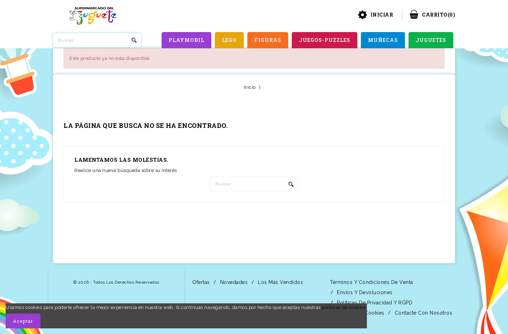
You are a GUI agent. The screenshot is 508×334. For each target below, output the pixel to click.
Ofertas (200, 282)
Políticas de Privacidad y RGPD (374, 302)
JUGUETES (431, 40)
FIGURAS (267, 40)
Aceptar (23, 321)
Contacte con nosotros (422, 313)
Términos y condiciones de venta (370, 282)
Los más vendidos (279, 282)
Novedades (233, 282)
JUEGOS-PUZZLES (324, 40)
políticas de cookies (343, 307)
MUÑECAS (383, 40)
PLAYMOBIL (186, 40)
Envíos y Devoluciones (364, 292)
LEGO (229, 40)
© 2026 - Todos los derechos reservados (116, 282)
